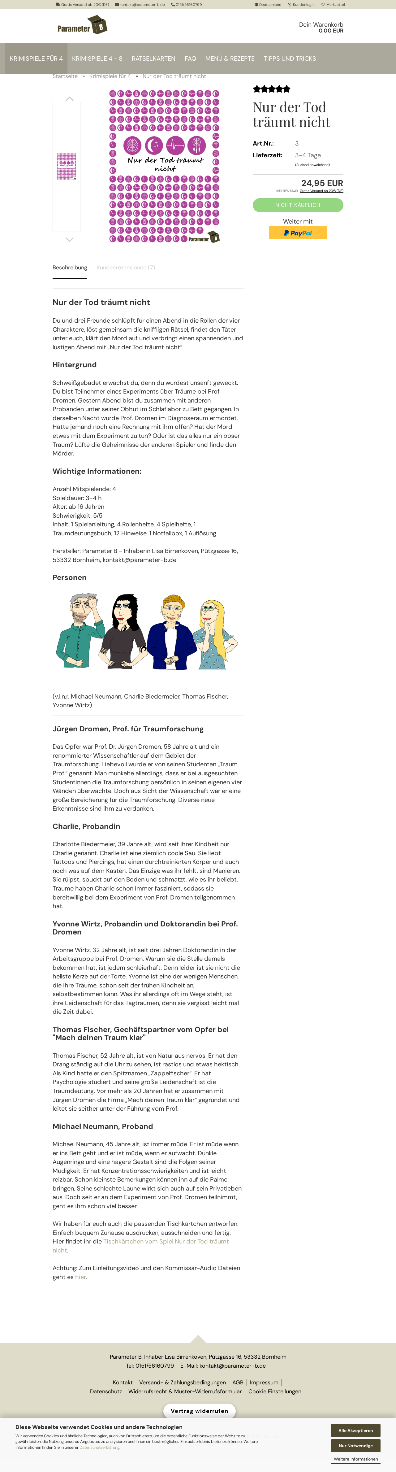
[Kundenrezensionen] (271, 103)
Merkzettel (333, 4)
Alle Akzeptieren (355, 1430)
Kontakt (123, 1396)
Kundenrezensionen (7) (126, 282)
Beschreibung (70, 282)
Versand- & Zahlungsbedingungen (182, 1396)
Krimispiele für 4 (36, 58)
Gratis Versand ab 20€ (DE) (82, 4)
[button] (268, 4)
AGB (237, 1396)
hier (80, 1291)
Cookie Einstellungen (274, 1405)
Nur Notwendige (356, 1445)
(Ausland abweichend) (312, 179)
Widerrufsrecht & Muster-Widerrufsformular (185, 1405)
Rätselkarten (153, 58)
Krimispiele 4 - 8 (97, 58)
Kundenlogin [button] (301, 4)
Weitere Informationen (356, 1459)
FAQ (190, 58)
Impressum (264, 1396)
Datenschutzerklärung (99, 1447)
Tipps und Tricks (290, 58)
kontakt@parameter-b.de (140, 4)
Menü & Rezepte (230, 58)
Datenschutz (106, 1405)
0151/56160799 (186, 4)
